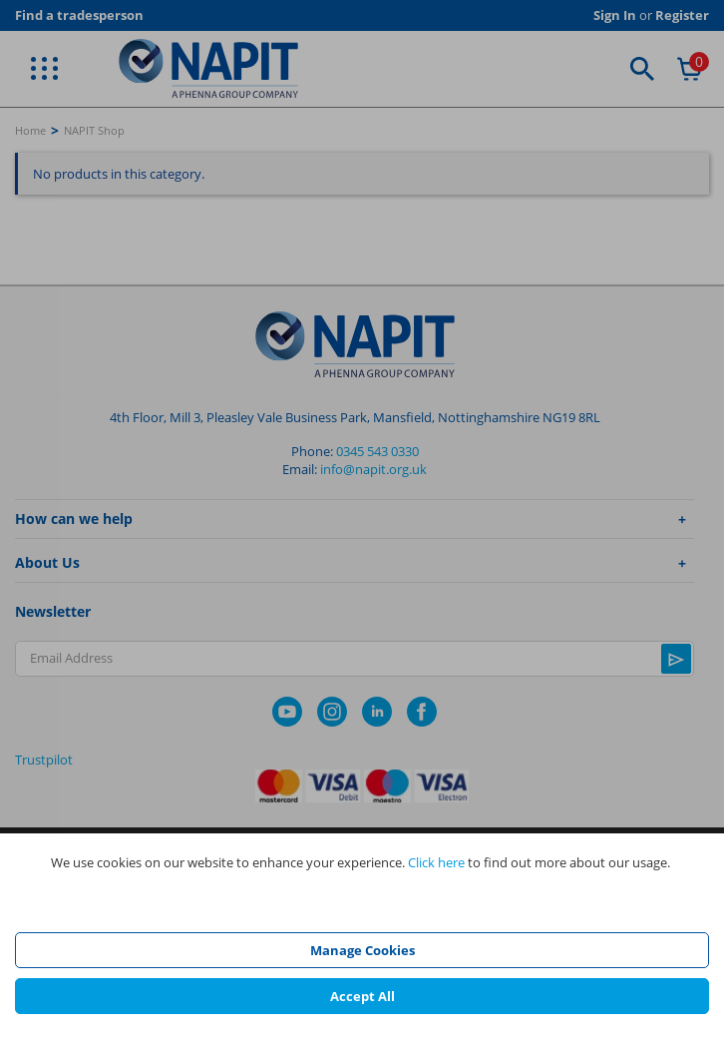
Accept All (362, 996)
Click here (436, 862)
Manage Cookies (362, 950)
